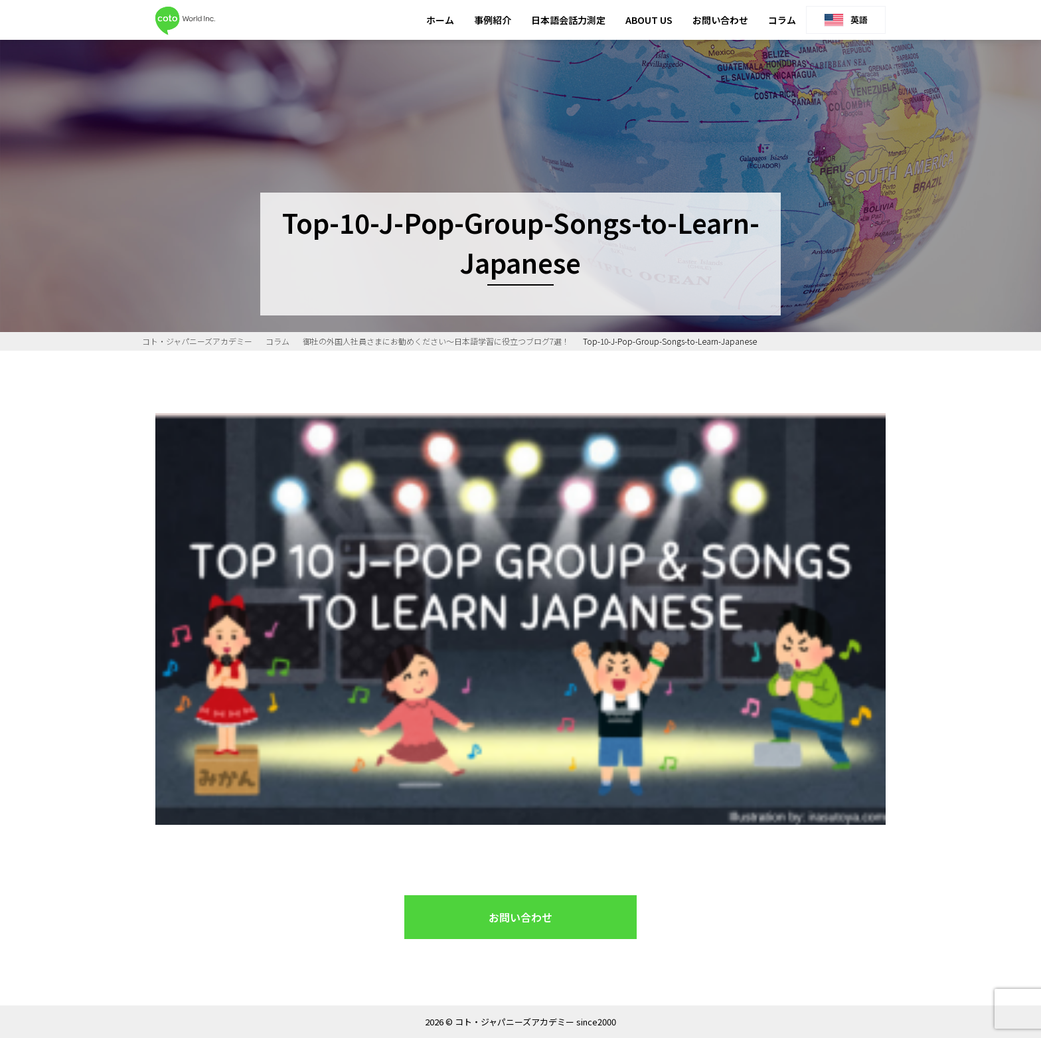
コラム (782, 20)
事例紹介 (492, 20)
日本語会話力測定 (568, 20)
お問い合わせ (720, 20)
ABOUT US (649, 20)
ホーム (440, 20)
